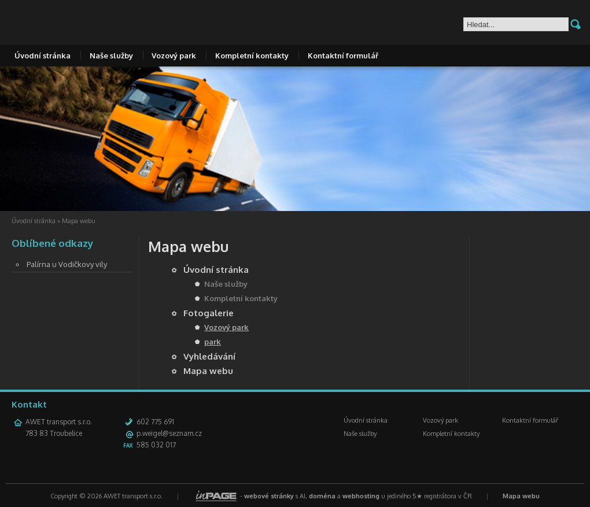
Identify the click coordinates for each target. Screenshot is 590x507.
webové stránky (269, 496)
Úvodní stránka (42, 55)
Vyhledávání (209, 356)
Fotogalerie (208, 313)
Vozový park (174, 55)
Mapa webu (208, 370)
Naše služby (111, 55)
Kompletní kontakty (252, 55)
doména (322, 496)
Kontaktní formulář (343, 55)
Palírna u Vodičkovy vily (67, 264)
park (212, 341)
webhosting (360, 496)
